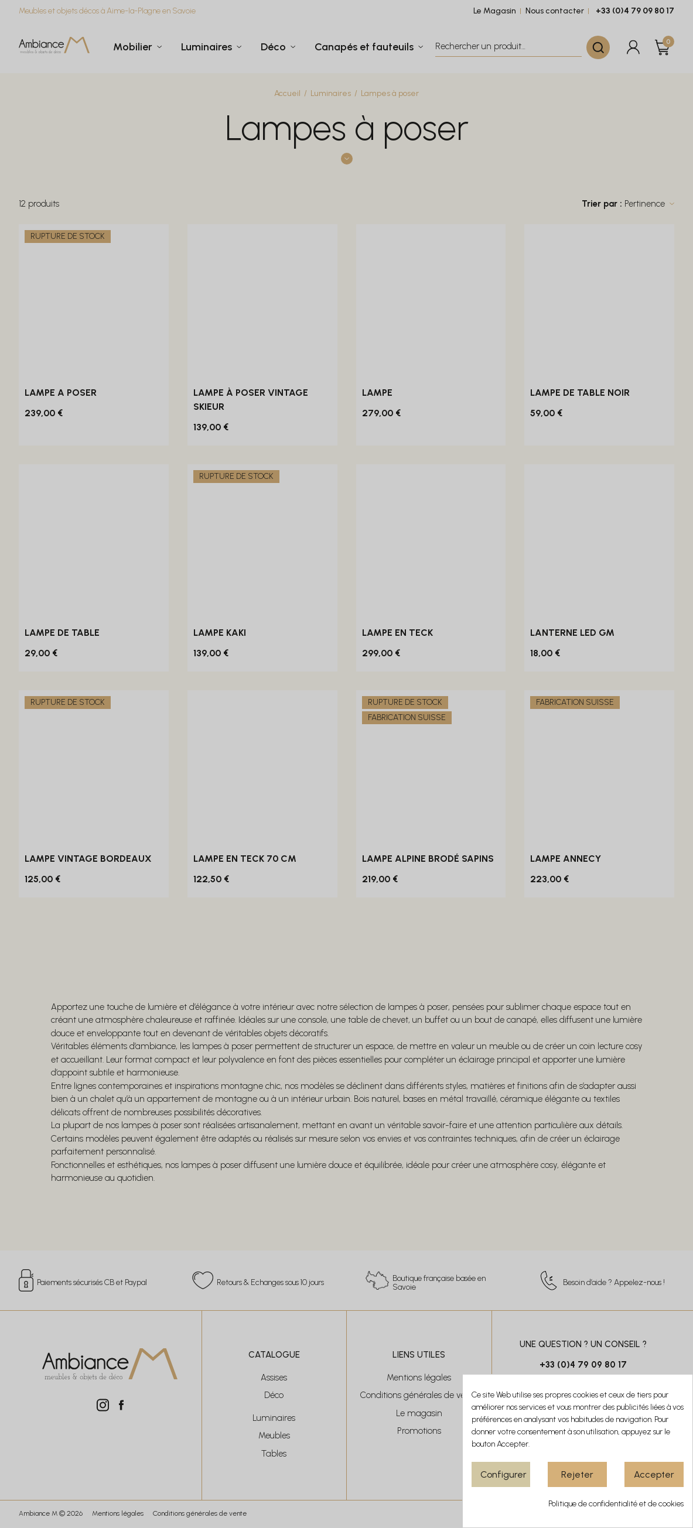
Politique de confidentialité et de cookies (616, 1504)
